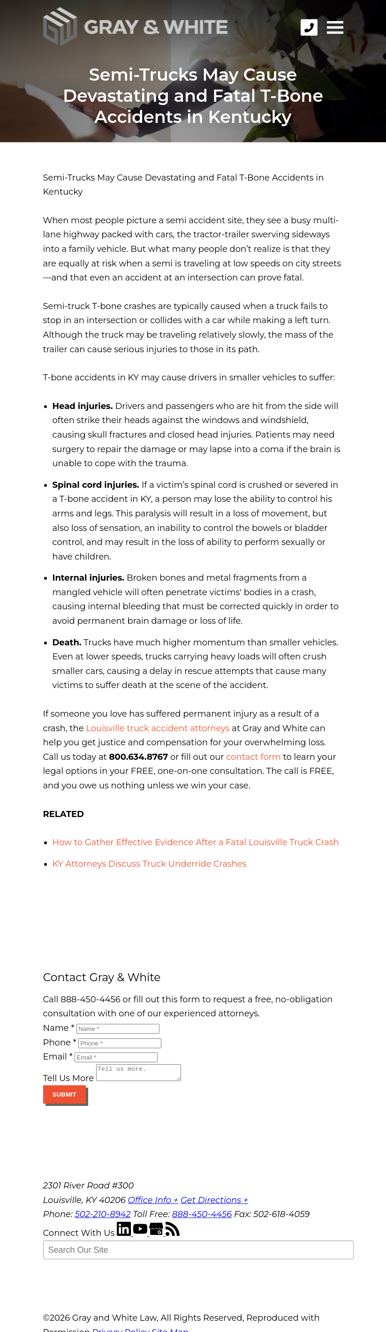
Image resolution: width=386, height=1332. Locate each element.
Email (58, 1057)
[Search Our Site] (198, 1252)
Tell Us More (68, 1081)
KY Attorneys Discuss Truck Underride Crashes (150, 864)
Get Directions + (214, 1203)
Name (59, 1028)
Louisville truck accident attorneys (157, 728)
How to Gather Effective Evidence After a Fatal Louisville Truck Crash (196, 842)
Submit (64, 1097)
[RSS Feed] (173, 1236)
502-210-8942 (102, 1217)
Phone (59, 1042)
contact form (253, 757)
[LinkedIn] (125, 1236)
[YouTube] (141, 1236)
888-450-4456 (202, 1217)
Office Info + (153, 1203)
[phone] (309, 27)
